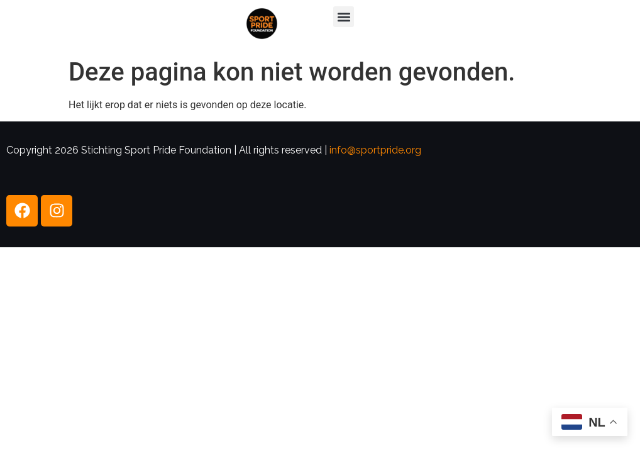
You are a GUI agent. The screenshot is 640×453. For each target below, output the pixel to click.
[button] (343, 16)
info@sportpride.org (375, 150)
